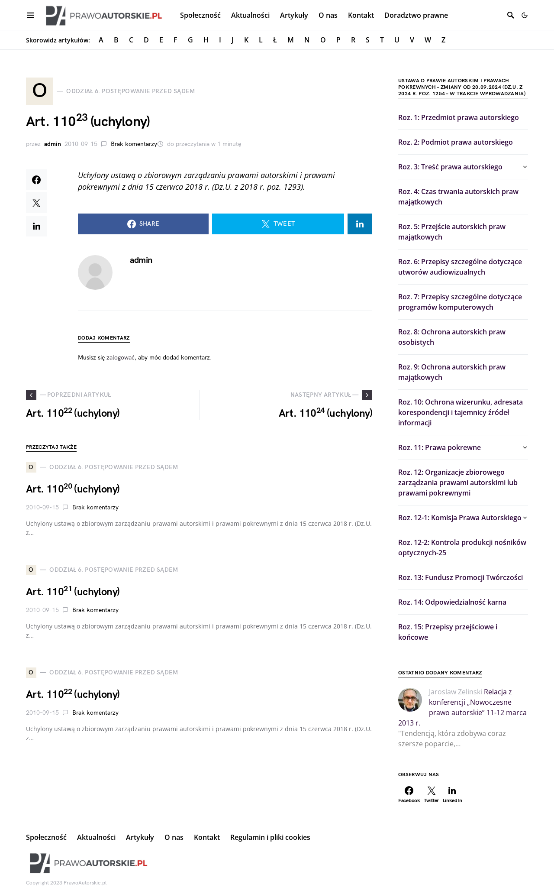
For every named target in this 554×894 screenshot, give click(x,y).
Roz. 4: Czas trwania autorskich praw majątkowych (458, 197)
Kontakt (207, 837)
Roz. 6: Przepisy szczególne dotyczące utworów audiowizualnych (460, 267)
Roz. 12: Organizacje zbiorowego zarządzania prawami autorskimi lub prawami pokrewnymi (458, 482)
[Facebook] (409, 794)
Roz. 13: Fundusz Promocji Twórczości (460, 577)
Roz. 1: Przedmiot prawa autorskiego (458, 117)
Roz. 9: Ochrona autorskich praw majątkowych (452, 372)
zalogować (120, 358)
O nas (174, 837)
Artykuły (140, 837)
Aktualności (96, 837)
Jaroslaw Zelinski (455, 691)
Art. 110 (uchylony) (72, 489)
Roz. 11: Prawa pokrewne (439, 447)
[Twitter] (431, 794)
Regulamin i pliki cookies (270, 837)
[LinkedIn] (452, 794)
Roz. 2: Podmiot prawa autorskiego (455, 142)
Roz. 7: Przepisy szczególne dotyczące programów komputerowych (460, 302)
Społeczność (46, 837)
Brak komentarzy (134, 144)
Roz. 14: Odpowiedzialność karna (452, 602)
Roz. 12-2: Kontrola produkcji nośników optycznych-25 (462, 547)
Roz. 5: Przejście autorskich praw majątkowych (452, 232)
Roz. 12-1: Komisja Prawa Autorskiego (460, 517)
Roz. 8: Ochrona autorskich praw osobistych (452, 337)
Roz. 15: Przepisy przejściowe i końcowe (447, 632)
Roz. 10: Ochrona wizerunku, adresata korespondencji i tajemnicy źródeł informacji (460, 412)
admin (52, 144)
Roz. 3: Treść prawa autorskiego (450, 167)
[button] (524, 15)
